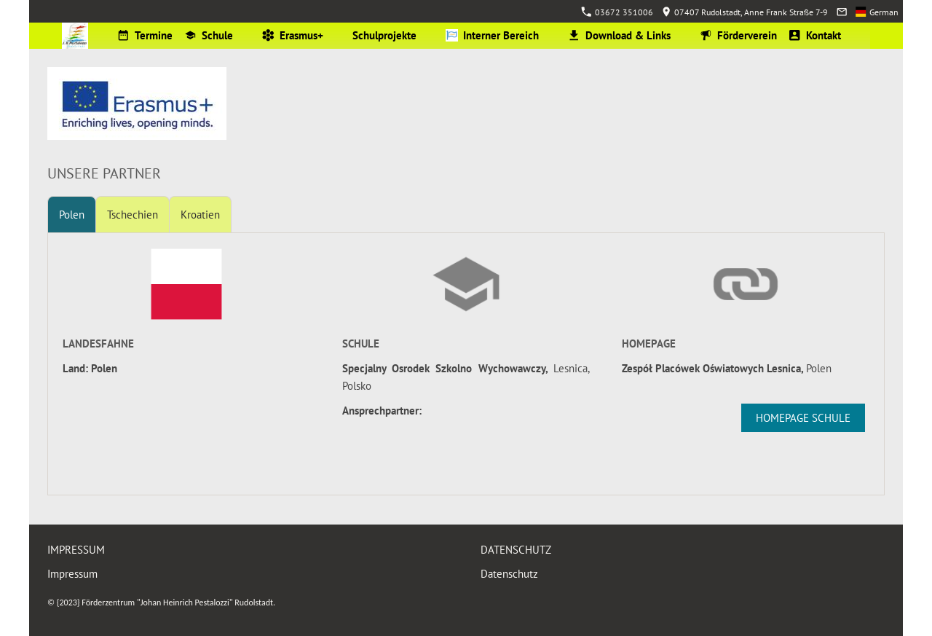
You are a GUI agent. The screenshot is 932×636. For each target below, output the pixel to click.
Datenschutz (509, 574)
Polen (71, 214)
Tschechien (132, 214)
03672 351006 (617, 12)
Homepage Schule (803, 418)
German (877, 12)
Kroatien (200, 214)
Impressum (72, 574)
